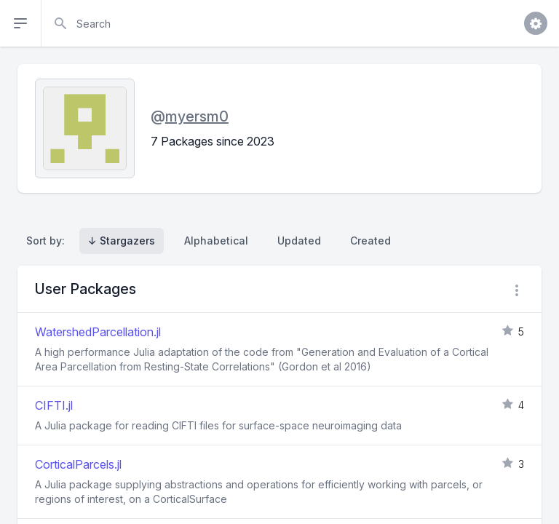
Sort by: (48, 240)
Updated (299, 240)
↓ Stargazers (121, 240)
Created (370, 240)
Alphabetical (216, 240)
